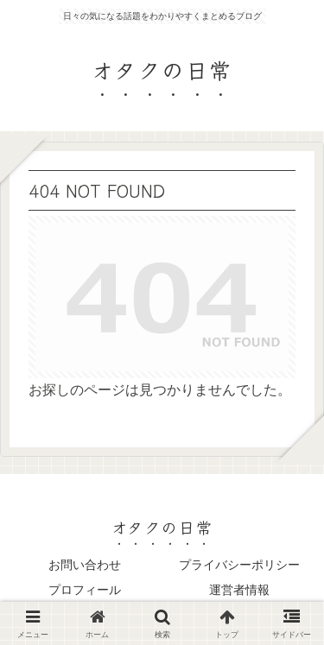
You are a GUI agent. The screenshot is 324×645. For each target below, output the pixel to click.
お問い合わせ (84, 565)
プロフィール (84, 590)
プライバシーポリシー (239, 565)
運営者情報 (239, 590)
